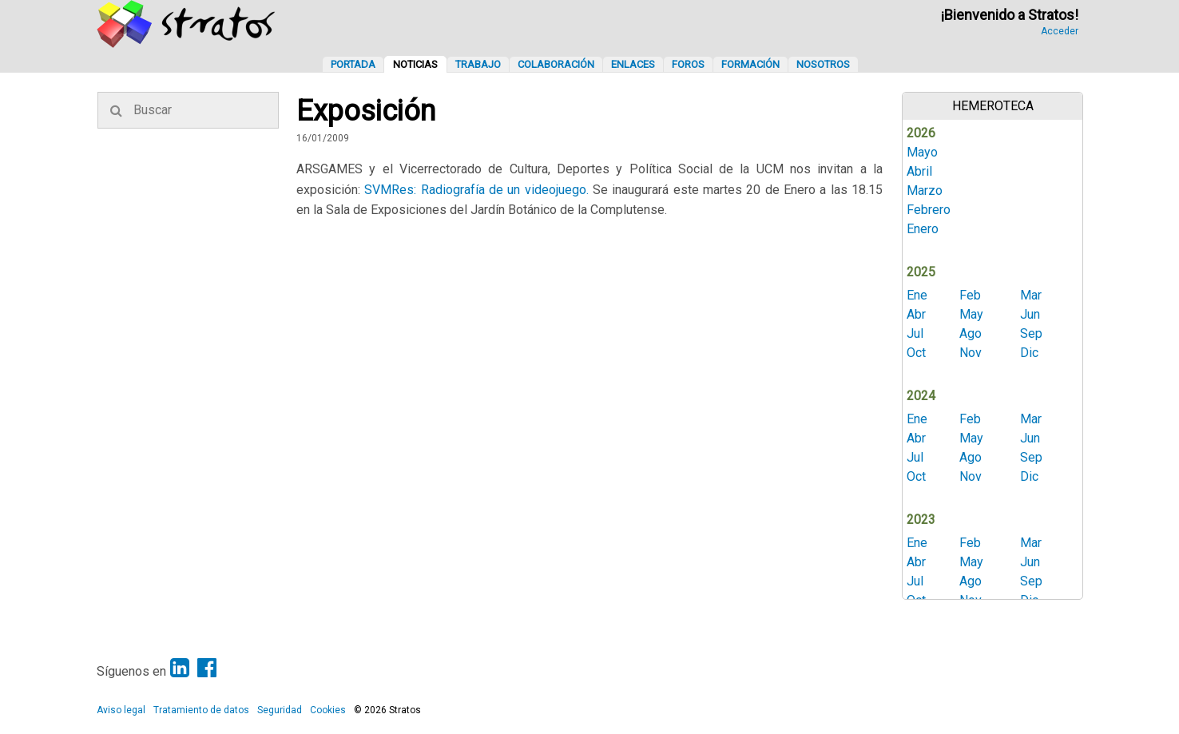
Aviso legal (121, 710)
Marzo (925, 190)
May (971, 314)
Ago (970, 333)
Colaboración (556, 64)
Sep (1031, 333)
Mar (1031, 295)
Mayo (922, 152)
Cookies (328, 710)
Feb (970, 295)
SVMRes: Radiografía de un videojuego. (476, 189)
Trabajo (478, 64)
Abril (919, 171)
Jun (1030, 314)
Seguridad (279, 710)
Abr (916, 314)
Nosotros (823, 64)
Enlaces (633, 64)
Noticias (415, 64)
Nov (970, 352)
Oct (916, 352)
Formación (750, 64)
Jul (915, 333)
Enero (923, 228)
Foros (688, 64)
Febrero (929, 209)
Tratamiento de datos (201, 710)
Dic (1029, 352)
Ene (917, 295)
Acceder (1059, 31)
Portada (353, 64)
